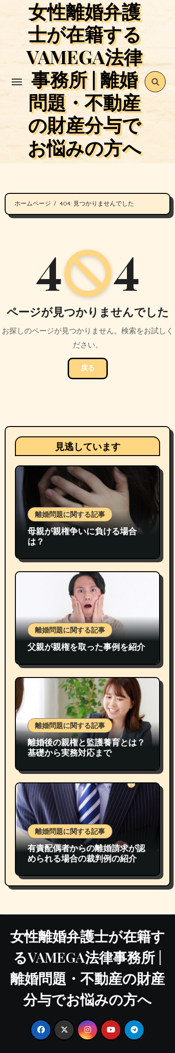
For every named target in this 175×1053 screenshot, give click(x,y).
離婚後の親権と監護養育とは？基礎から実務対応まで (86, 747)
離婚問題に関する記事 (70, 514)
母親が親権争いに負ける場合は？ (82, 536)
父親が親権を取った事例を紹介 (86, 646)
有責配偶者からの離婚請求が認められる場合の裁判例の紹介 (86, 853)
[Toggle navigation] (16, 82)
